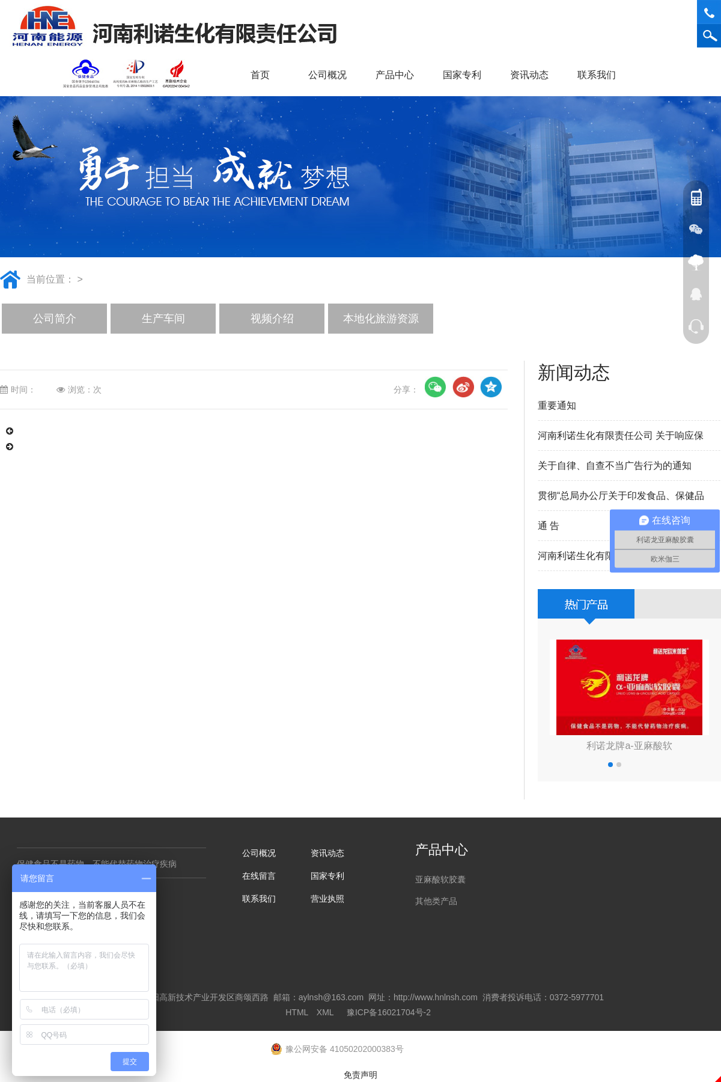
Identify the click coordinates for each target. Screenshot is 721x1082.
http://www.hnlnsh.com (436, 997)
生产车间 (163, 319)
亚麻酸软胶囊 (440, 879)
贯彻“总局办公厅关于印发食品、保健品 (621, 496)
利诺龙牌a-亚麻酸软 (629, 746)
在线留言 (259, 876)
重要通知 (557, 405)
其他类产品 (436, 901)
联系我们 (600, 75)
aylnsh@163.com (331, 997)
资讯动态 (533, 75)
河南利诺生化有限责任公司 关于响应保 (621, 435)
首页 (260, 75)
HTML (296, 1012)
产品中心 (399, 75)
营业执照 (327, 898)
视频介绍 (272, 319)
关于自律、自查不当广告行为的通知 (615, 465)
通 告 (548, 526)
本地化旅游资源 (381, 319)
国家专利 (462, 75)
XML (325, 1012)
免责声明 (360, 1075)
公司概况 (331, 75)
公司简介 (54, 319)
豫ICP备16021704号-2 (389, 1012)
